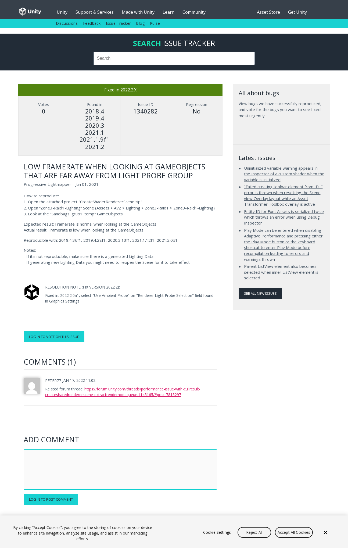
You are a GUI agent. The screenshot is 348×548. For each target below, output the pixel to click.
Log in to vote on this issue (54, 336)
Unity (62, 12)
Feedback (92, 23)
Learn (168, 12)
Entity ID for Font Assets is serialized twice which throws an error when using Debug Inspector (284, 217)
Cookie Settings (217, 532)
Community (194, 12)
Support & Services (95, 12)
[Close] (325, 532)
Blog (140, 23)
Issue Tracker (118, 23)
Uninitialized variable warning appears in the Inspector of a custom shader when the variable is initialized (284, 173)
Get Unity (297, 12)
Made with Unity (138, 12)
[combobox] (174, 58)
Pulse (155, 23)
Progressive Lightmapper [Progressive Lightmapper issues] (47, 184)
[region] (174, 531)
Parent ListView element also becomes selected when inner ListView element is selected (281, 272)
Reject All (254, 532)
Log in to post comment (51, 499)
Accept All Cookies (294, 532)
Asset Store (268, 12)
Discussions (67, 23)
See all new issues (260, 293)
